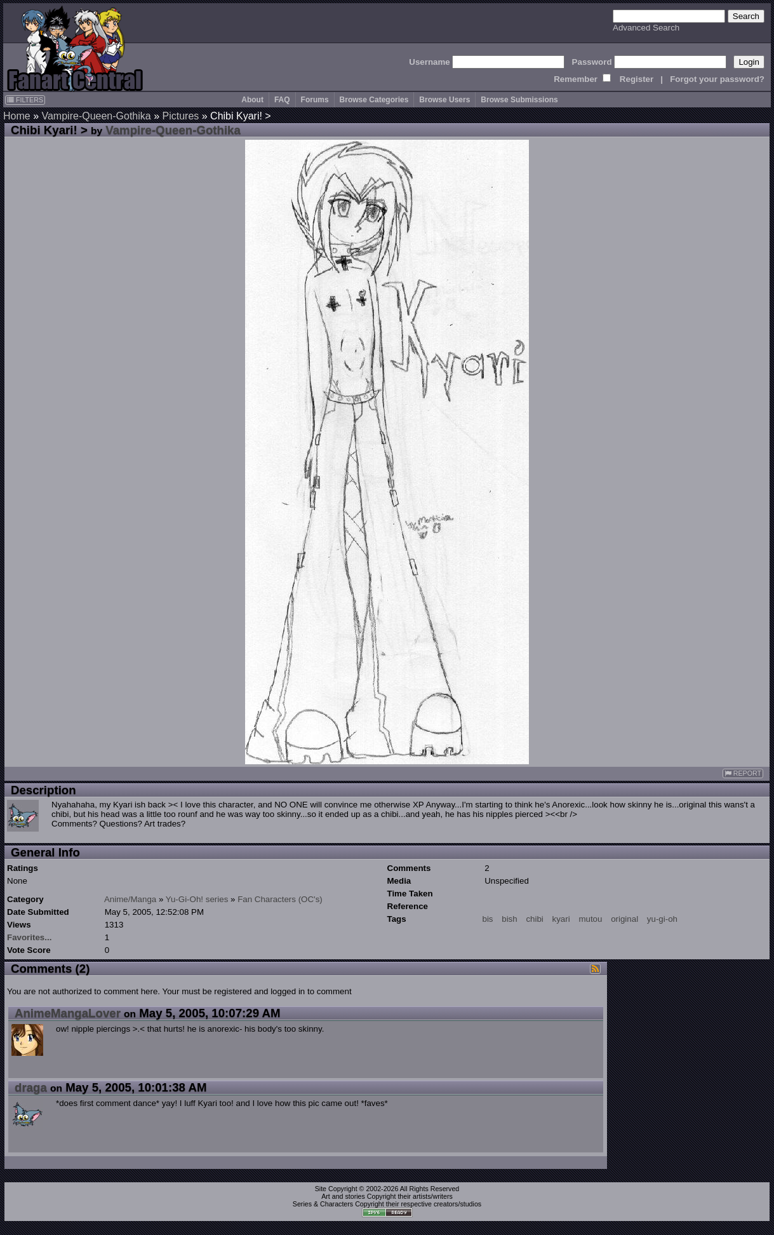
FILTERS (25, 100)
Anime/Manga (130, 899)
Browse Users (444, 99)
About (252, 99)
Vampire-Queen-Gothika (95, 116)
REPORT (742, 773)
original (624, 919)
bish (509, 919)
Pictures (181, 116)
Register (636, 79)
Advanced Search (646, 27)
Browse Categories (374, 99)
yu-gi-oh (662, 919)
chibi (534, 919)
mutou (590, 919)
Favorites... (29, 937)
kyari (561, 919)
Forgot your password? (717, 79)
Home (16, 116)
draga (31, 1087)
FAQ (282, 99)
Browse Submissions (519, 99)
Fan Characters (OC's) (280, 899)
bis (488, 919)
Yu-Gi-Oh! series (197, 899)
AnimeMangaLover (68, 1013)
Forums (315, 99)
